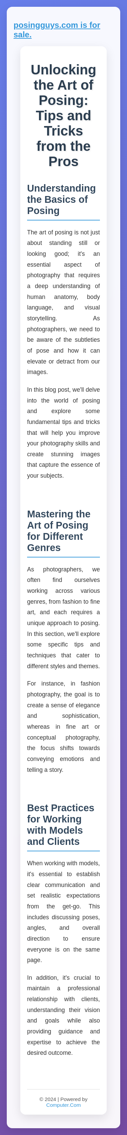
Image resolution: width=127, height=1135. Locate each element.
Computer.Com (63, 1105)
